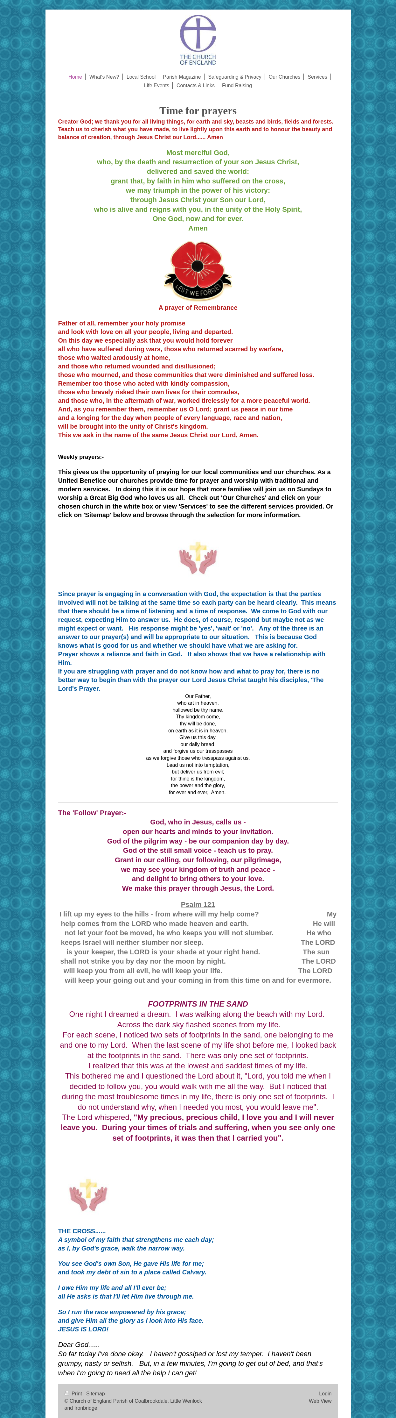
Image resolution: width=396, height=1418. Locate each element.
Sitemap (95, 1393)
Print (74, 1393)
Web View (320, 1401)
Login (325, 1393)
